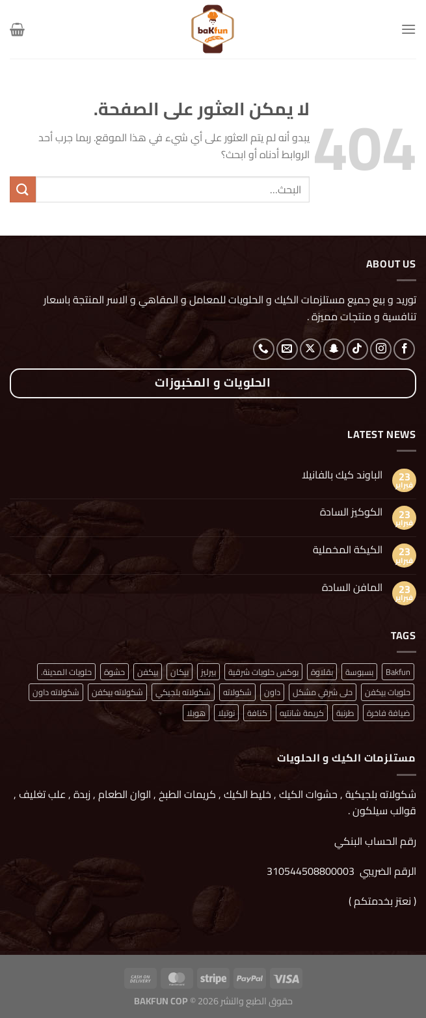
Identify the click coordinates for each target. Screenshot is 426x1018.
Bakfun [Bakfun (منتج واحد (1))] (398, 672)
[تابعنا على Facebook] (404, 349)
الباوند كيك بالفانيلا (342, 475)
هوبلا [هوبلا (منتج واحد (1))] (196, 713)
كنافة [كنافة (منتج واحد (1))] (257, 713)
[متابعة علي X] (310, 349)
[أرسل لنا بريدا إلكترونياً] (287, 349)
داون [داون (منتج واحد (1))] (272, 692)
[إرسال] (23, 189)
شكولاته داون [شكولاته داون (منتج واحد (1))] (56, 692)
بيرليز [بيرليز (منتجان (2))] (208, 672)
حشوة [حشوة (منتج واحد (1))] (114, 672)
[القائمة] (408, 29)
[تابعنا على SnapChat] (334, 349)
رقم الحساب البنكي (374, 841)
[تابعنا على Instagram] (381, 349)
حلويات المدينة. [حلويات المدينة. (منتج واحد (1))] (66, 672)
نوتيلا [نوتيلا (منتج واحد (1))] (226, 713)
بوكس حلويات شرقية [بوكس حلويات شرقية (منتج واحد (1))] (263, 672)
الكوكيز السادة (351, 512)
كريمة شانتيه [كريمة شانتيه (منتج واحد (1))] (302, 713)
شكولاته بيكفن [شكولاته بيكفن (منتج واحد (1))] (117, 692)
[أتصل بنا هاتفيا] (263, 349)
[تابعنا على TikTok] (357, 349)
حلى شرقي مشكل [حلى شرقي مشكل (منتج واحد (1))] (323, 692)
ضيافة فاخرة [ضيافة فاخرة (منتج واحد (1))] (388, 713)
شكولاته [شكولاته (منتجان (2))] (237, 692)
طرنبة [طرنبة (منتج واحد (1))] (345, 713)
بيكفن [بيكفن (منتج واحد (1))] (147, 672)
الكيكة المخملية (347, 549)
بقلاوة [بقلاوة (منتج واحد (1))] (322, 672)
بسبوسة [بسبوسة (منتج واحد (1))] (359, 672)
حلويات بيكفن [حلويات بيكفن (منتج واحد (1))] (387, 692)
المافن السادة (352, 587)
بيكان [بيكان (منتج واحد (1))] (179, 672)
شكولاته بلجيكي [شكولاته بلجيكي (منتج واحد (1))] (183, 692)
